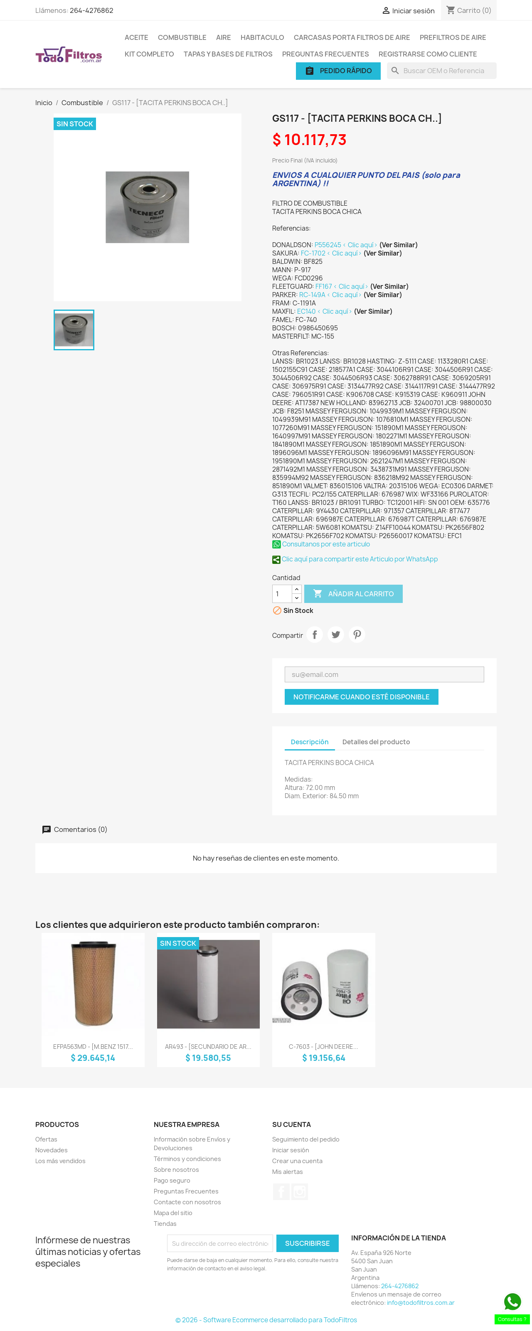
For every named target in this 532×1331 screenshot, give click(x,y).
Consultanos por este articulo (321, 544)
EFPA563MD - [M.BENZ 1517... (93, 1047)
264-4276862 (91, 10)
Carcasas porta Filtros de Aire (352, 37)
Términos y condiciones (187, 1159)
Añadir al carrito (353, 593)
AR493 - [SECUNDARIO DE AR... (208, 1047)
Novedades (51, 1150)
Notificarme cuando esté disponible (361, 696)
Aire (223, 37)
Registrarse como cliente (428, 54)
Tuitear (336, 634)
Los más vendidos (60, 1161)
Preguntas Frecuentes (325, 54)
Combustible (182, 37)
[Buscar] (442, 70)
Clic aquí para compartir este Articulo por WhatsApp (355, 559)
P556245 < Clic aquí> (347, 245)
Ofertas (46, 1139)
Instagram (299, 1191)
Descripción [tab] (310, 742)
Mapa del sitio (173, 1213)
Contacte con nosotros (187, 1202)
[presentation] (236, 1295)
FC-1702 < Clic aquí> (332, 253)
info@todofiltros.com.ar (421, 1302)
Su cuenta (291, 1124)
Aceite (136, 37)
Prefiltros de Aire (453, 37)
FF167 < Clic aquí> (342, 286)
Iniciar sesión (290, 1150)
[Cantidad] (282, 594)
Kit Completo (149, 54)
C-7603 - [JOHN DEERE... (323, 1047)
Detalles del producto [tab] (376, 742)
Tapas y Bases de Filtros (228, 54)
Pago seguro (172, 1180)
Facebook (281, 1191)
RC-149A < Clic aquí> (331, 294)
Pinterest (357, 634)
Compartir (314, 634)
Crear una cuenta (297, 1161)
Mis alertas (287, 1172)
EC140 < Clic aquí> (325, 311)
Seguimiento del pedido (306, 1139)
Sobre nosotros (176, 1170)
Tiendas (165, 1224)
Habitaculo (262, 37)
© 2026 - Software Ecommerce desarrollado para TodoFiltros (266, 1320)
